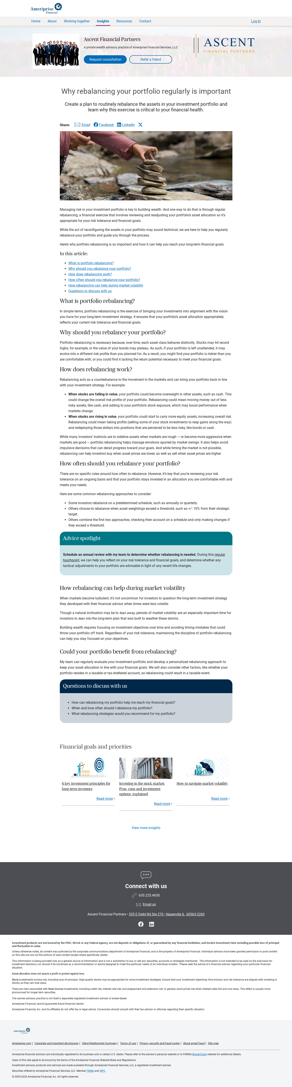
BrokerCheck (199, 1054)
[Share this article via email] (81, 125)
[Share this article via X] (140, 124)
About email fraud (194, 1043)
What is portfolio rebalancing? (91, 263)
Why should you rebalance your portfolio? (99, 269)
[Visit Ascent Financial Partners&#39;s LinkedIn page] (151, 924)
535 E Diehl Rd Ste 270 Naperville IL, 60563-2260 (167, 914)
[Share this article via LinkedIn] (126, 124)
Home (35, 21)
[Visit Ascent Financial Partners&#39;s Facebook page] (141, 924)
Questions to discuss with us (90, 291)
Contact (145, 21)
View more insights (146, 828)
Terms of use (128, 1043)
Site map (213, 1043)
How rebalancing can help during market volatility (105, 285)
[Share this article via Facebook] (103, 124)
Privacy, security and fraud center (160, 1043)
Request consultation (105, 59)
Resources (124, 21)
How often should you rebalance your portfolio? (104, 280)
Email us (149, 904)
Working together (77, 21)
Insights (103, 21)
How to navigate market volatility (202, 783)
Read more (104, 799)
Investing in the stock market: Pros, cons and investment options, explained (142, 789)
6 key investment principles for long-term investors (86, 786)
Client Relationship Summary (99, 1043)
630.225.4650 (149, 895)
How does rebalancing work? (90, 274)
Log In (256, 21)
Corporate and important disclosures (56, 1043)
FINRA (90, 1070)
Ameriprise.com (21, 1043)
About (52, 21)
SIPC (102, 1070)
